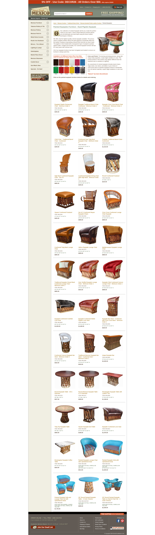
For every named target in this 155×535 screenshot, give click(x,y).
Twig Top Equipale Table (62, 427)
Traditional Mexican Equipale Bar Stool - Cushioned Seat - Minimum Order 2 (88, 356)
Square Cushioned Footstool (63, 212)
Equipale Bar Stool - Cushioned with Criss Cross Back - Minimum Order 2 (112, 320)
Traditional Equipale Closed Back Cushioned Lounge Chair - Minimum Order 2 (65, 283)
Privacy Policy (99, 526)
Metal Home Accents (37, 37)
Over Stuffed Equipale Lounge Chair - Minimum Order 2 (87, 283)
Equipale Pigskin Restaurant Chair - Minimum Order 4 (63, 105)
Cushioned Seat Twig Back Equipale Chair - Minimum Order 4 (88, 141)
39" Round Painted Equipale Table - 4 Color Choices (87, 498)
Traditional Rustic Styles (73, 23)
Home (81, 7)
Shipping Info (96, 7)
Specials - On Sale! (36, 69)
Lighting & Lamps (36, 47)
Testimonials (98, 518)
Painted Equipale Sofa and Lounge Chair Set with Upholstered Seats (63, 499)
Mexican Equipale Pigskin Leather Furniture (90, 23)
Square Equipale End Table (86, 427)
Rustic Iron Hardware (37, 40)
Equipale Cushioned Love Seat (111, 427)
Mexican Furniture (36, 23)
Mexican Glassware (37, 58)
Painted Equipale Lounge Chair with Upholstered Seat (88, 460)
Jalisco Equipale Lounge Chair (87, 247)
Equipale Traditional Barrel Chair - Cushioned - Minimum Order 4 (88, 105)
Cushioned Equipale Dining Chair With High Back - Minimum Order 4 (88, 177)
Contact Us (88, 7)
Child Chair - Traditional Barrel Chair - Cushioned (64, 140)
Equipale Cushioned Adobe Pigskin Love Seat (86, 319)
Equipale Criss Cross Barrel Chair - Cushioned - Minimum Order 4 (112, 105)
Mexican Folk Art (36, 33)
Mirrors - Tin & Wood (37, 44)
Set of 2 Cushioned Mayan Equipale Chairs (86, 213)
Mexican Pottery (36, 30)
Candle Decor (35, 62)
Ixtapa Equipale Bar (108, 355)
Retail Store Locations (101, 524)
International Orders (85, 526)
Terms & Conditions (100, 528)
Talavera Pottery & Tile (38, 26)
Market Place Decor (37, 55)
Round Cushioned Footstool (110, 176)
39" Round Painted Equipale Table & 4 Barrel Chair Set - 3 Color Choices (111, 499)
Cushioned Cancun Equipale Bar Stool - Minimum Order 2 (65, 356)
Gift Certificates (99, 520)
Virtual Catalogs (99, 522)
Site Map (82, 528)
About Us (82, 520)
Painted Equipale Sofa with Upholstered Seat (110, 460)
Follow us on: (120, 518)
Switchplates (35, 51)
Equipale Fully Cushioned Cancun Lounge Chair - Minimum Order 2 (112, 283)
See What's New (36, 65)
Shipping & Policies (85, 524)
